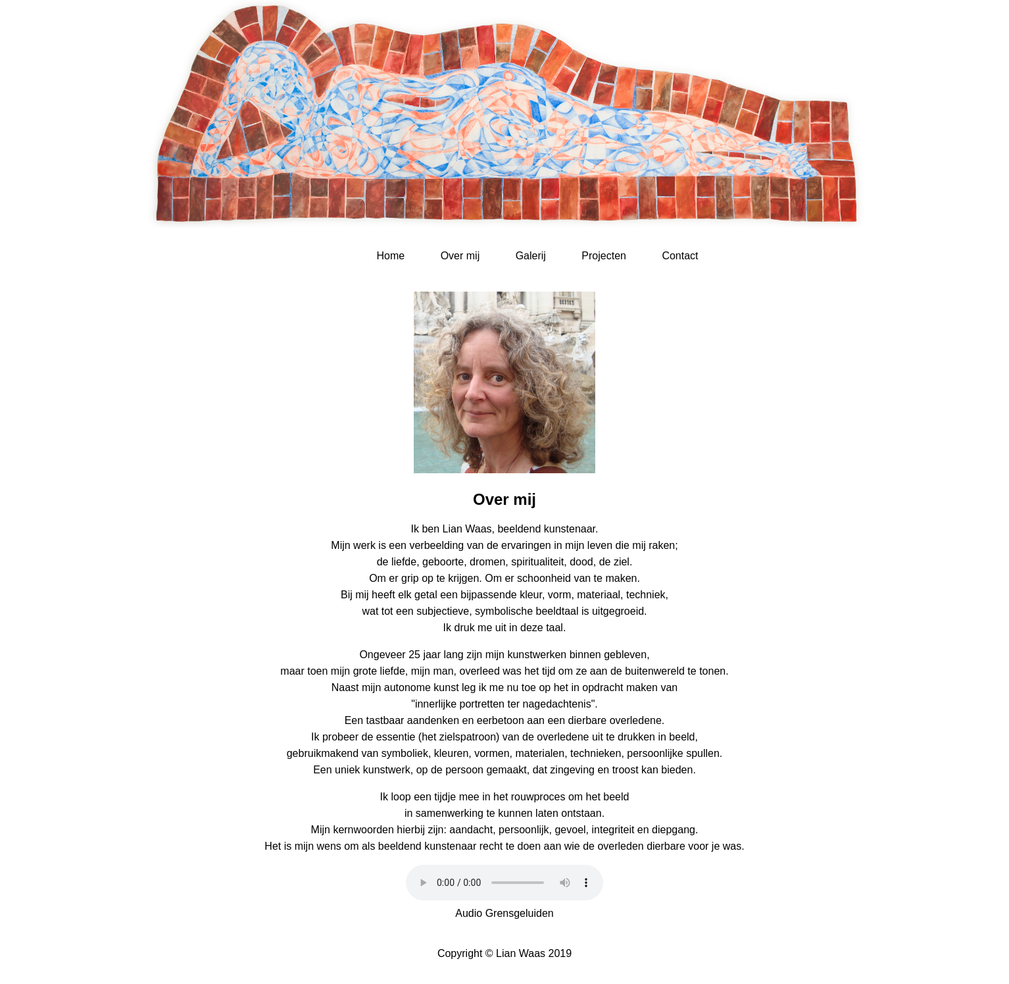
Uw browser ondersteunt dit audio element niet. (504, 882)
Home (390, 255)
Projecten (603, 255)
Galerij (531, 255)
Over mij (460, 255)
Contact (680, 255)
